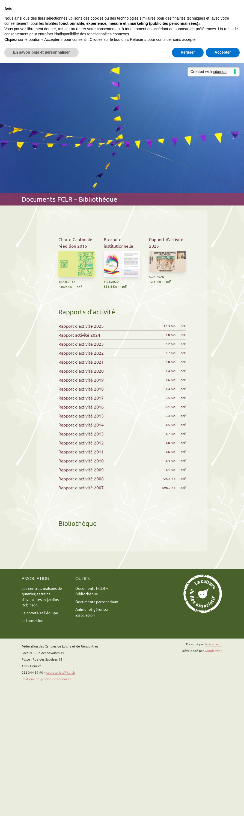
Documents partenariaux (96, 601)
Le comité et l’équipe (40, 612)
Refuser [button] (188, 52)
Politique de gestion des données (46, 679)
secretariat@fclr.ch (60, 672)
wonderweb (213, 650)
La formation (32, 620)
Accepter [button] (223, 52)
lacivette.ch (213, 644)
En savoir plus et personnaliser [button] (41, 52)
